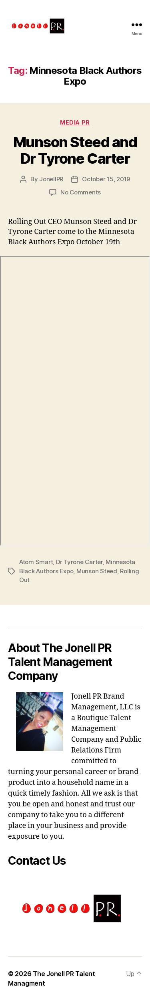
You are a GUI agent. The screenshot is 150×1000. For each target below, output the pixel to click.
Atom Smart (36, 562)
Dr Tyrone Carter (79, 562)
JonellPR (51, 179)
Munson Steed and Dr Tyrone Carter (75, 150)
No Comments (80, 192)
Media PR (75, 122)
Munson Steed (96, 571)
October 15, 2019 (106, 179)
